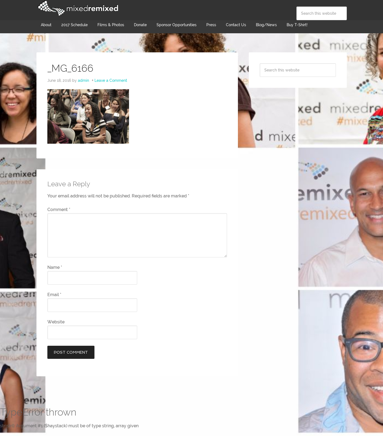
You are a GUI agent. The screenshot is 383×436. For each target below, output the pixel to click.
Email (54, 294)
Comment (58, 209)
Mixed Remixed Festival (77, 8)
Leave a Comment (110, 80)
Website (56, 321)
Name (54, 267)
